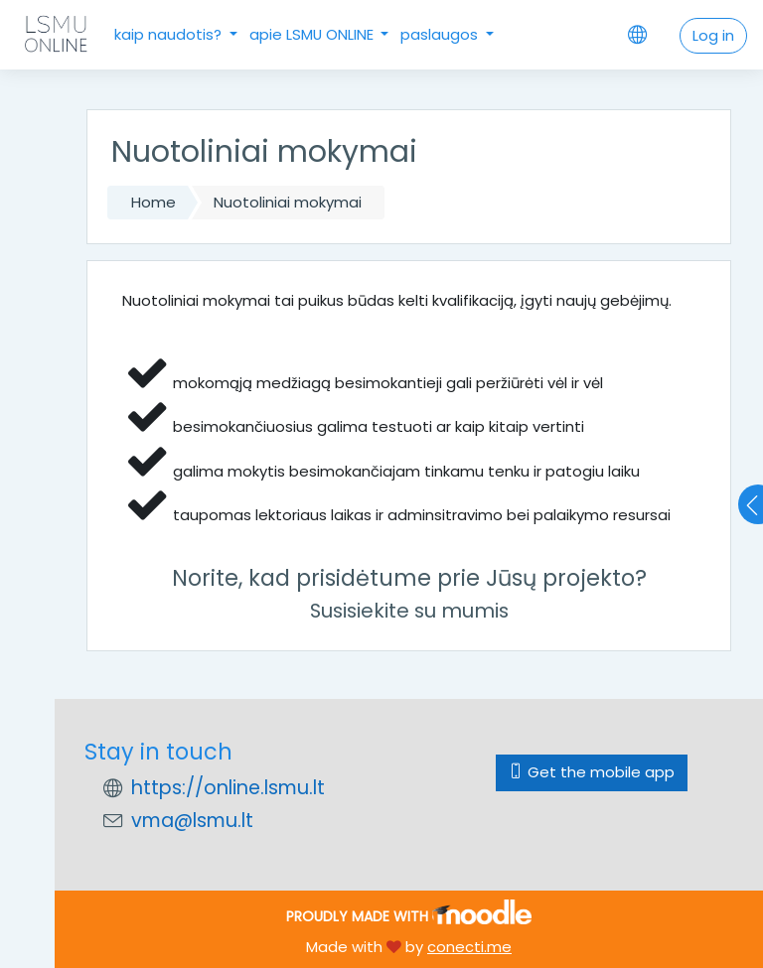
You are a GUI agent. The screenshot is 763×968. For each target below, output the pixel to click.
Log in (713, 35)
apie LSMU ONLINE (313, 34)
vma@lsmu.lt (192, 820)
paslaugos (441, 34)
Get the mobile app (592, 771)
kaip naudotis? (170, 34)
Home (153, 202)
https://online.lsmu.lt (228, 787)
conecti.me (469, 946)
